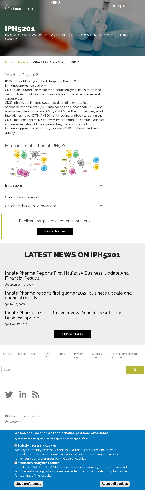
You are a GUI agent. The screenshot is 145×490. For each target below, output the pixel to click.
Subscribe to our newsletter (23, 416)
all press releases (72, 334)
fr (118, 6)
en (123, 6)
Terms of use (62, 355)
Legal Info (46, 355)
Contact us (13, 422)
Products (22, 62)
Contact (8, 353)
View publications (54, 231)
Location (22, 353)
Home (9, 62)
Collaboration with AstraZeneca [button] (30, 206)
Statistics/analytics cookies (38, 467)
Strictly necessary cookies (37, 450)
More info (88, 443)
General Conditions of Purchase (123, 355)
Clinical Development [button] (22, 197)
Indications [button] (14, 185)
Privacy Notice (78, 355)
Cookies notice (97, 355)
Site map (33, 355)
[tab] (54, 185)
